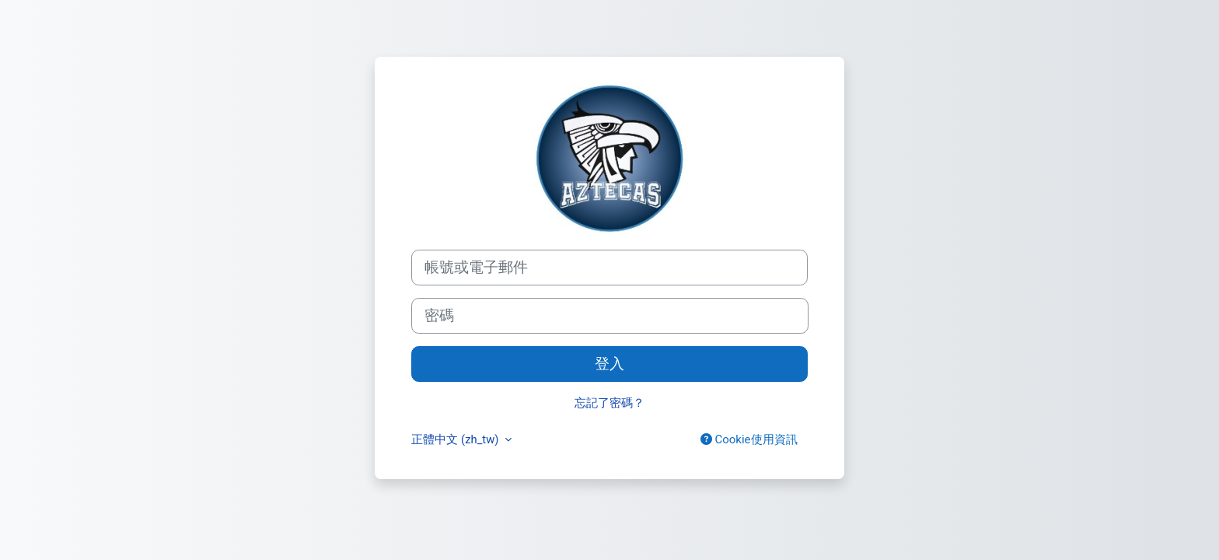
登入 (609, 364)
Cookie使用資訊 (749, 439)
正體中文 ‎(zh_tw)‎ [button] (456, 439)
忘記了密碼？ (609, 403)
